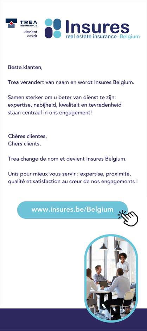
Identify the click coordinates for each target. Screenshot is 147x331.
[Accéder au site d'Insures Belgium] (73, 165)
